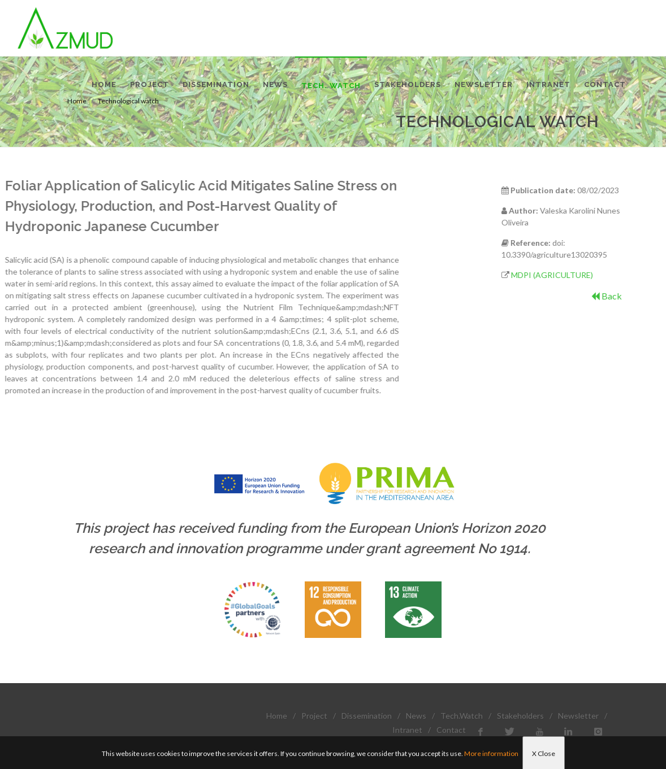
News (416, 715)
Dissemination (366, 715)
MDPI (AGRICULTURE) (587, 275)
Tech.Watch (461, 715)
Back (641, 295)
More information (491, 753)
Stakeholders (520, 715)
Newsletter (578, 715)
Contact (451, 730)
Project (314, 715)
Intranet (407, 730)
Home (276, 715)
